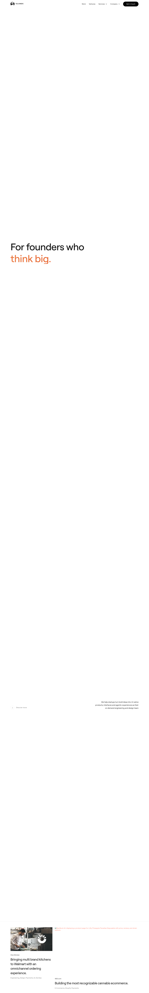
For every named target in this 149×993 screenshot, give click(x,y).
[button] (103, 4)
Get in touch (130, 4)
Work (84, 4)
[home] (23, 4)
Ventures (92, 4)
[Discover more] (18, 708)
